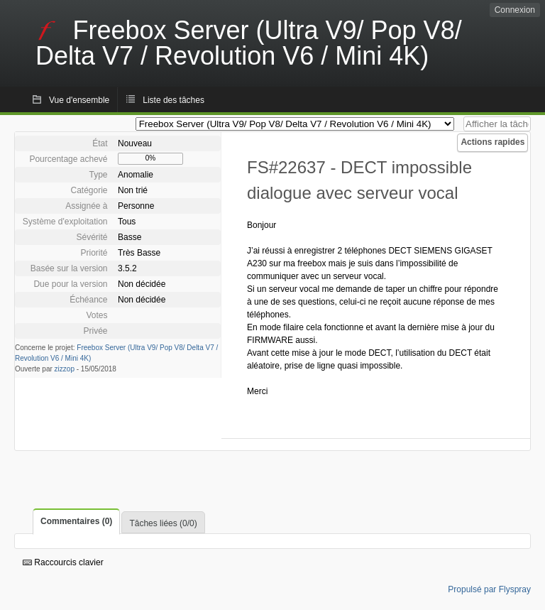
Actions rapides (492, 142)
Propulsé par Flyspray (489, 589)
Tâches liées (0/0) (163, 523)
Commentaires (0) (76, 521)
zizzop (65, 369)
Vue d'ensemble (79, 100)
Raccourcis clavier (63, 562)
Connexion (515, 10)
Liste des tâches (173, 100)
